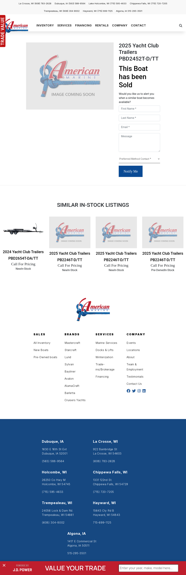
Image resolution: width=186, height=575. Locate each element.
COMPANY (120, 25)
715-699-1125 (102, 522)
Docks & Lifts (104, 350)
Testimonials (135, 376)
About (131, 357)
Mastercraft (72, 343)
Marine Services (106, 343)
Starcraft (70, 350)
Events (131, 343)
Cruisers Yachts (75, 400)
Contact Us (134, 383)
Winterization (104, 357)
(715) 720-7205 (159, 3)
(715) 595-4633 (118, 3)
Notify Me (130, 171)
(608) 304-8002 (71, 11)
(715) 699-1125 (105, 11)
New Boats (41, 350)
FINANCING (83, 25)
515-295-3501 (135, 11)
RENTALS (102, 25)
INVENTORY (45, 25)
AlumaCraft (72, 385)
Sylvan (69, 364)
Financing (102, 376)
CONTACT (138, 25)
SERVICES (64, 25)
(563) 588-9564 (76, 3)
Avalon (69, 378)
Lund (68, 357)
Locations (133, 350)
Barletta (70, 393)
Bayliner (70, 371)
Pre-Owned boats (45, 357)
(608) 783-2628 (42, 3)
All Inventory (42, 343)
